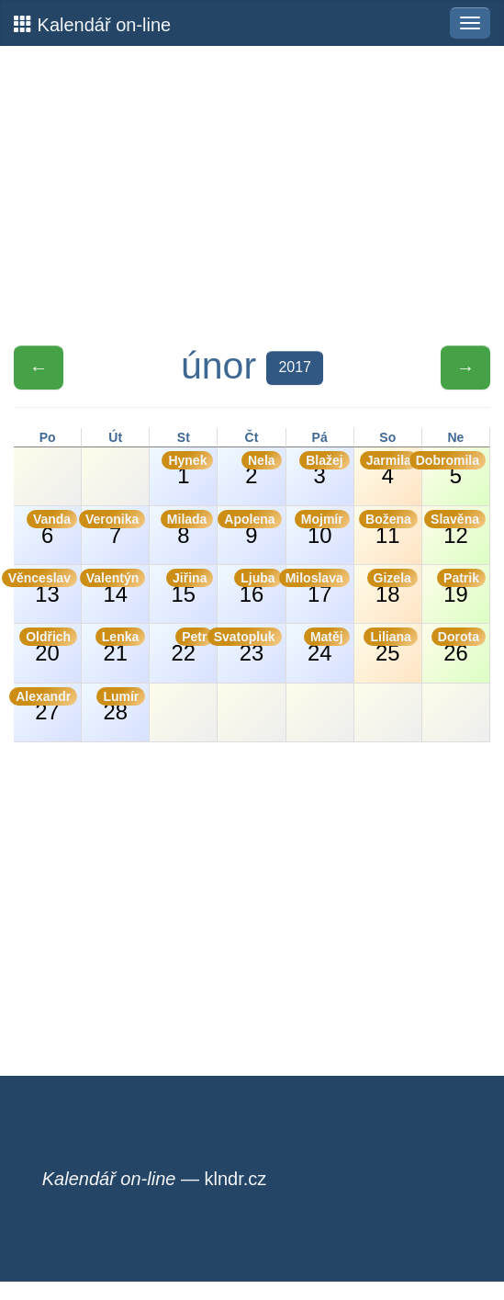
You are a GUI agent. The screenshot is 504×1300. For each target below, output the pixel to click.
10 (322, 529)
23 (249, 646)
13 (45, 587)
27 (45, 706)
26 (458, 646)
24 (327, 646)
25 (390, 646)
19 (461, 587)
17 (318, 587)
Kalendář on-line (92, 24)
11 (388, 529)
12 (455, 529)
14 (113, 587)
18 (392, 587)
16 (257, 587)
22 (193, 646)
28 (120, 706)
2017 (294, 367)
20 (48, 646)
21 (120, 646)
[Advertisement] (252, 195)
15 (189, 587)
